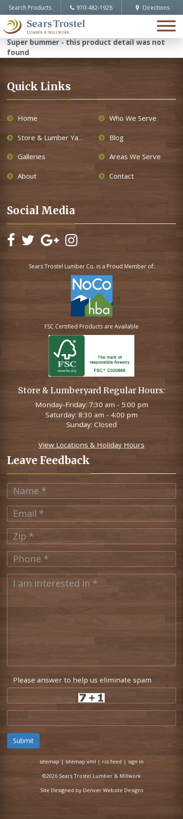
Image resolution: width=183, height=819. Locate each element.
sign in (136, 761)
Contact (116, 175)
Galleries (26, 156)
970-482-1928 (91, 8)
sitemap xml (80, 761)
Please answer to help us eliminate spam (79, 678)
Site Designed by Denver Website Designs (91, 790)
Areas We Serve (130, 156)
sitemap (49, 761)
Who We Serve (128, 118)
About (22, 175)
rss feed (112, 761)
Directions (153, 8)
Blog (111, 137)
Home (22, 118)
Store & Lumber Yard (46, 137)
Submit (23, 740)
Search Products (30, 8)
